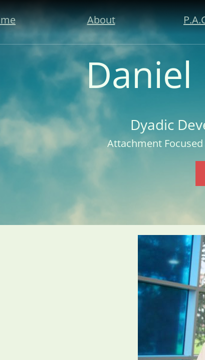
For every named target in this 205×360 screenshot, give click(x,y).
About (101, 19)
